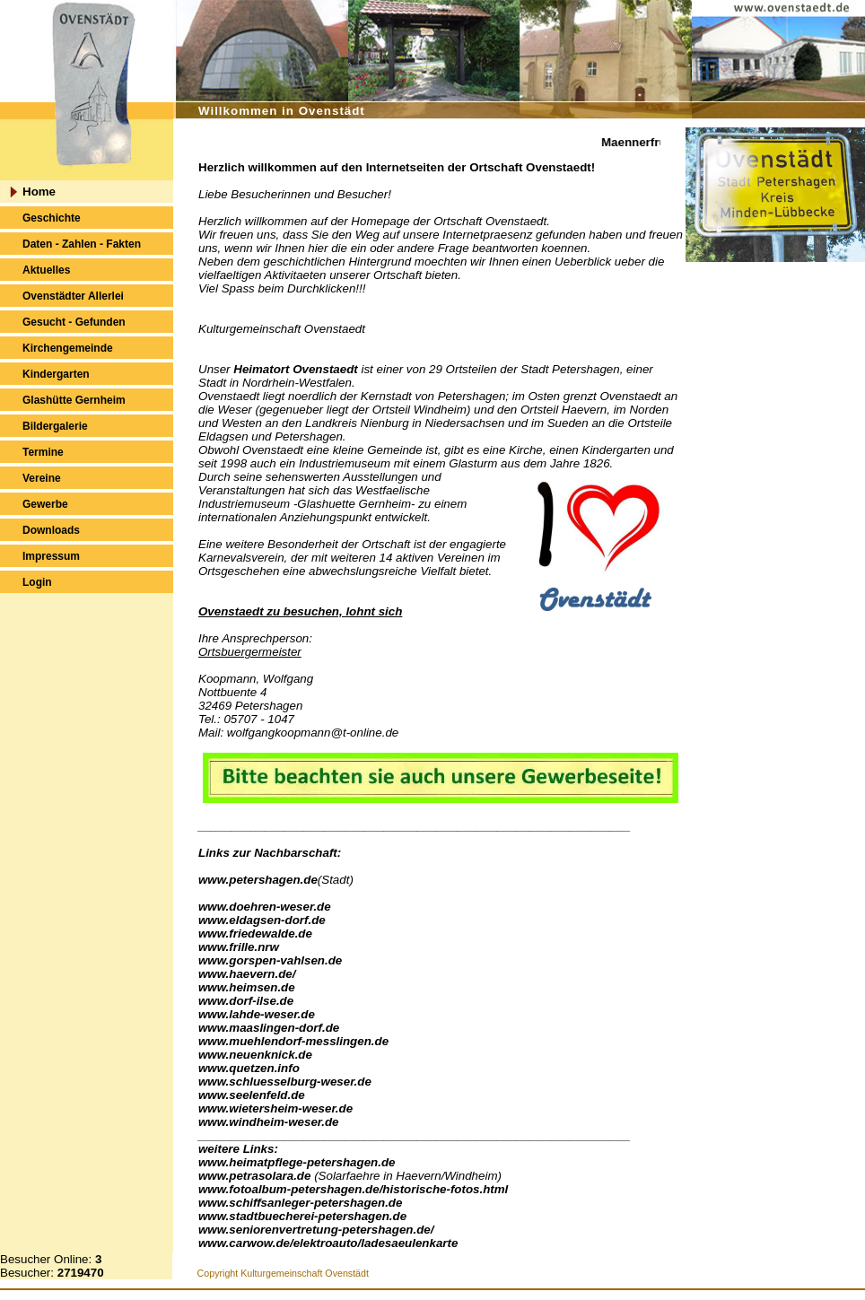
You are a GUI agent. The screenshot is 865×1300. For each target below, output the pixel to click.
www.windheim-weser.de (268, 1122)
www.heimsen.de (246, 987)
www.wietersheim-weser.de (275, 1108)
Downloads (51, 530)
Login (37, 582)
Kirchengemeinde (67, 348)
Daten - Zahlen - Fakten (81, 244)
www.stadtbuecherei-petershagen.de (302, 1216)
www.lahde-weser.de (256, 1014)
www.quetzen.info (249, 1068)
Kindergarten (56, 374)
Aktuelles (46, 270)
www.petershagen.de (258, 879)
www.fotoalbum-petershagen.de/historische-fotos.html (353, 1189)
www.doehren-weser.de (264, 906)
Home (39, 191)
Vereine (41, 478)
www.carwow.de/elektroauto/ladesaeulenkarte (328, 1243)
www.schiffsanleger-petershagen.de (300, 1202)
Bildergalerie (55, 426)
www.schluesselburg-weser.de (284, 1081)
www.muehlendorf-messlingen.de (293, 1041)
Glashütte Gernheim (74, 400)
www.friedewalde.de (255, 933)
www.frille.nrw (238, 947)
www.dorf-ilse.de (245, 1001)
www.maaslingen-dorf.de (268, 1027)
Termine (43, 452)
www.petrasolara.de (254, 1175)
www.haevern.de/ (246, 974)
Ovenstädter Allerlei (73, 296)
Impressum (51, 556)
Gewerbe (45, 504)
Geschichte (51, 218)
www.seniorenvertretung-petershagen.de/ (315, 1229)
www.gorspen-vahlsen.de (270, 960)
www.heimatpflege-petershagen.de (296, 1162)
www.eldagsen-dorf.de (262, 920)
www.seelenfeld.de (251, 1095)
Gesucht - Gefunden (74, 322)
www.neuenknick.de (255, 1054)
